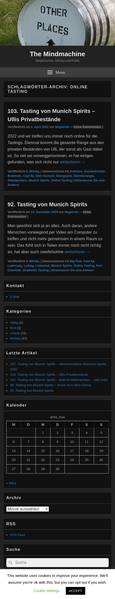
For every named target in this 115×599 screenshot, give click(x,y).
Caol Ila (28, 176)
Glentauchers (17, 180)
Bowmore (14, 176)
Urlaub (15, 333)
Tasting (43, 270)
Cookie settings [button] (47, 590)
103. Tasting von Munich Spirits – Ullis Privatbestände (49, 374)
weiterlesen (72, 162)
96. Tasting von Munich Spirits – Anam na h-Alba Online (50, 385)
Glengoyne (64, 176)
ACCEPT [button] (75, 591)
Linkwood (42, 266)
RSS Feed (17, 535)
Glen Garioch (45, 176)
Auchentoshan (94, 171)
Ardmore (76, 171)
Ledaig (29, 266)
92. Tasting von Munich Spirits (47, 204)
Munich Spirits (38, 180)
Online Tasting (61, 180)
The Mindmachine (57, 54)
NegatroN (62, 127)
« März (11, 483)
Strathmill (29, 270)
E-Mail (14, 297)
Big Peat (76, 261)
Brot (13, 328)
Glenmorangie (83, 176)
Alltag (14, 322)
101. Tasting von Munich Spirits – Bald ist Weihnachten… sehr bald (58, 380)
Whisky (34, 171)
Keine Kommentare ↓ (89, 127)
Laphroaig (15, 266)
